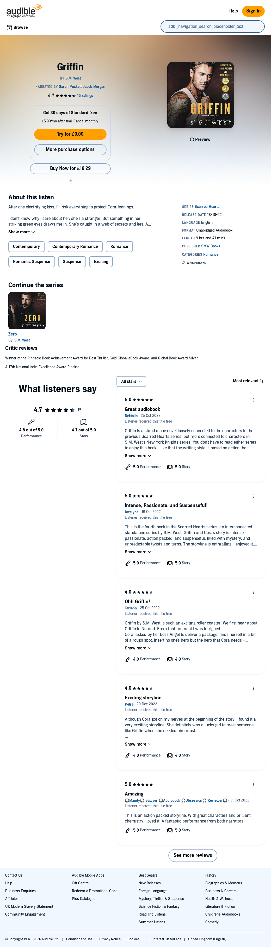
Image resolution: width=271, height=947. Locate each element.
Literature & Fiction (220, 906)
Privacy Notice (110, 939)
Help (233, 11)
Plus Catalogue (83, 899)
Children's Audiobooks (222, 914)
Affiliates (12, 899)
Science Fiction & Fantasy (159, 906)
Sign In (253, 11)
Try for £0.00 (70, 134)
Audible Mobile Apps (88, 875)
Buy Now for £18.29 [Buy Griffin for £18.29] (70, 168)
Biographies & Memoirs (223, 883)
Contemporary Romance (75, 246)
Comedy (212, 922)
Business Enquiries (20, 891)
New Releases (150, 883)
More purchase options (70, 149)
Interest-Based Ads (167, 939)
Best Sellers (148, 875)
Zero (12, 334)
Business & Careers (221, 891)
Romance (119, 246)
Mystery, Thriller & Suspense (161, 899)
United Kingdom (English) (207, 939)
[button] (70, 180)
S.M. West (22, 340)
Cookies (134, 939)
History (210, 875)
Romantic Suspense (31, 261)
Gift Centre (80, 883)
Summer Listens (152, 922)
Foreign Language (153, 891)
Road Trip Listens (152, 914)
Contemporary (26, 246)
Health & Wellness (219, 899)
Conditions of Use (79, 939)
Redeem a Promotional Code (94, 891)
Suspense (72, 261)
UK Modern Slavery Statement (29, 906)
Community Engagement (25, 914)
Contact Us (14, 875)
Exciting (101, 261)
